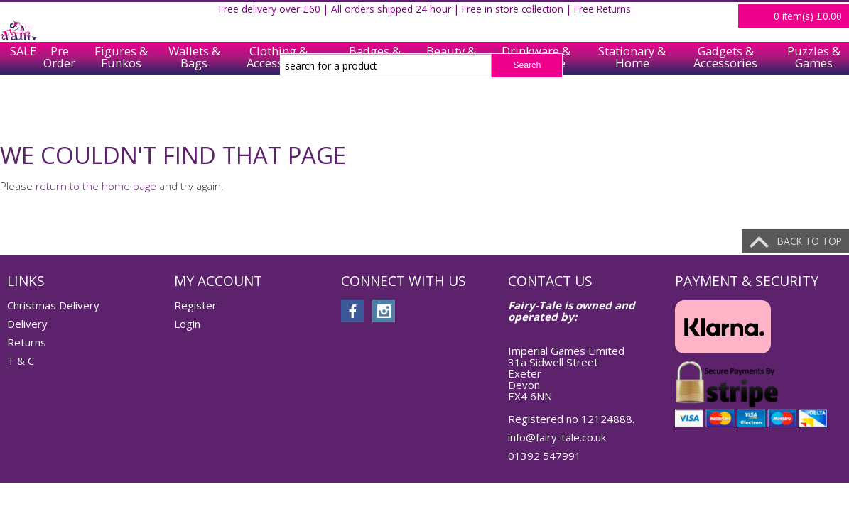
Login (831, 16)
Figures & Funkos (121, 107)
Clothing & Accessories (278, 107)
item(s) (808, 66)
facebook (352, 311)
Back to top (809, 241)
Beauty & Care (451, 107)
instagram (383, 311)
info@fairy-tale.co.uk (557, 437)
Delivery (27, 324)
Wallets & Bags (194, 107)
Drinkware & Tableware (536, 107)
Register (784, 16)
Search (527, 65)
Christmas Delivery (53, 305)
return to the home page (96, 186)
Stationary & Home (632, 107)
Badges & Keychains (374, 107)
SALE (18, 107)
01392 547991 (544, 456)
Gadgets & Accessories (725, 107)
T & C (20, 360)
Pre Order (59, 107)
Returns (26, 342)
